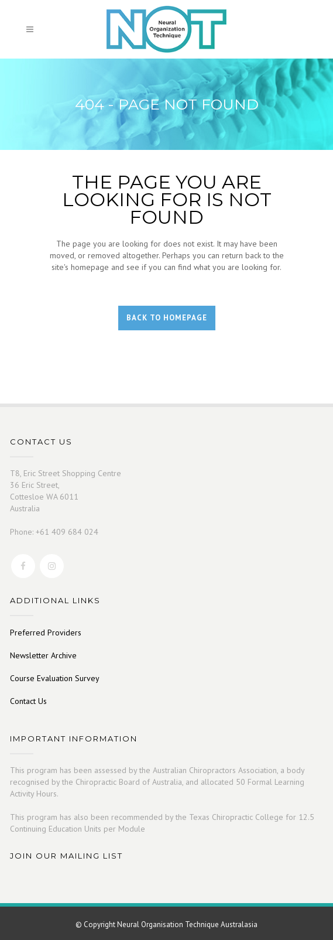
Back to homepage (166, 318)
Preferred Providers (45, 632)
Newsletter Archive (43, 655)
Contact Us (28, 701)
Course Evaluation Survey (54, 678)
